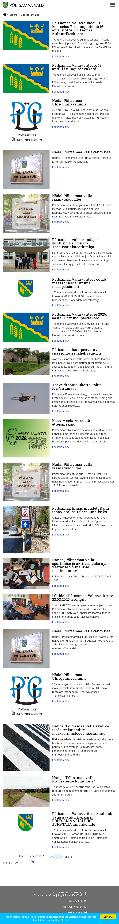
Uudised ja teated (30, 14)
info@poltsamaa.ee (72, 906)
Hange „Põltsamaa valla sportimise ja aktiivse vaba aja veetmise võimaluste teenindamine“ (79, 565)
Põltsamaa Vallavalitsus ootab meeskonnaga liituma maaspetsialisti (79, 283)
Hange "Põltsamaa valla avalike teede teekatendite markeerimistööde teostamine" (80, 730)
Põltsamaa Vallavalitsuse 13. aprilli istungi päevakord (77, 67)
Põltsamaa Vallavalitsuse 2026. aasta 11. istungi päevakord (79, 316)
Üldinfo (13, 14)
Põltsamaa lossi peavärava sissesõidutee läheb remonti (76, 351)
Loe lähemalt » (60, 56)
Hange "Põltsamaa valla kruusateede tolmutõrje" (73, 779)
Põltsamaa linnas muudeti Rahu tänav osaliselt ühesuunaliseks (80, 510)
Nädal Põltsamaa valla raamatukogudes (72, 197)
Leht (51, 856)
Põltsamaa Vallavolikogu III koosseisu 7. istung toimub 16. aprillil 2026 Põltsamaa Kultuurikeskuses (78, 28)
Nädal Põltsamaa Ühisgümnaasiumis (69, 102)
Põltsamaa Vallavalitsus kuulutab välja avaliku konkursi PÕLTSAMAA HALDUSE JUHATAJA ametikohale (82, 819)
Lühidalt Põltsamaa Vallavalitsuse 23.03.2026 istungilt (82, 597)
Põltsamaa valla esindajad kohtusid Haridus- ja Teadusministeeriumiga (75, 243)
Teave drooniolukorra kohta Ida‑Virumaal (77, 386)
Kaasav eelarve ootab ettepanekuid (71, 422)
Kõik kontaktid (75, 912)
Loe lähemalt (62, 920)
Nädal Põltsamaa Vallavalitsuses (81, 152)
